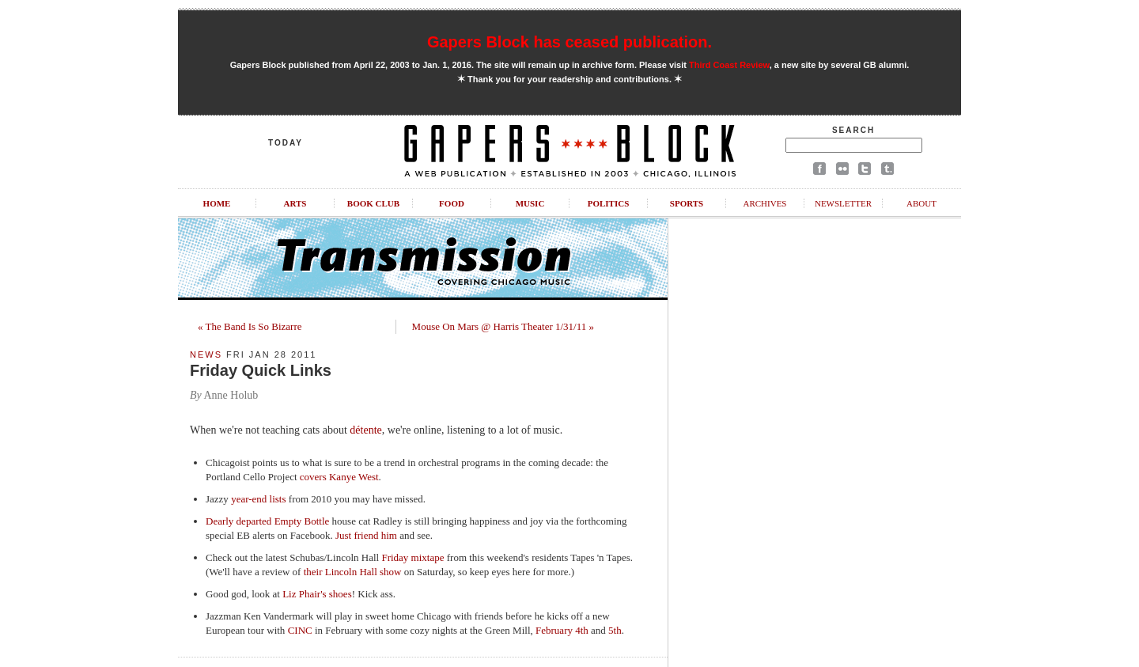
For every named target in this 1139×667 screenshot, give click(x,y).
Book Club (373, 203)
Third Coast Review (729, 65)
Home (217, 203)
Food (451, 203)
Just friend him (366, 535)
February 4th (561, 630)
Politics (609, 203)
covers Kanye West (339, 477)
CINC (300, 630)
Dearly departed (238, 521)
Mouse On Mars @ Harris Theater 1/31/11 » (503, 326)
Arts (295, 203)
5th (615, 630)
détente (365, 430)
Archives (764, 203)
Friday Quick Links (260, 370)
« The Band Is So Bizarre (250, 326)
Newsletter (843, 203)
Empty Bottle (302, 521)
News (206, 354)
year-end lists (258, 499)
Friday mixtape (412, 557)
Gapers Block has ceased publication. (569, 42)
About (921, 203)
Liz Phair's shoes (317, 594)
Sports (686, 203)
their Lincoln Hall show (353, 572)
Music (530, 203)
